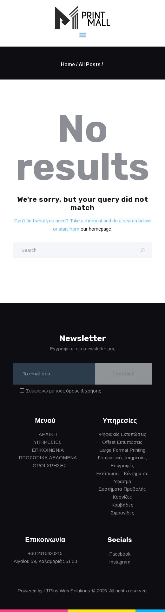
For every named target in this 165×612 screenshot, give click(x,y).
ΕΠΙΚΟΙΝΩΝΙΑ (48, 450)
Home (68, 64)
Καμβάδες (122, 504)
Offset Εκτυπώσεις (122, 442)
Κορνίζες (122, 497)
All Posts (90, 64)
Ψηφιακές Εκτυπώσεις (122, 434)
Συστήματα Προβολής (122, 489)
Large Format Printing (122, 450)
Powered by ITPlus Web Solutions (53, 590)
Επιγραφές (122, 466)
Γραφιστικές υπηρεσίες (122, 458)
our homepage (96, 229)
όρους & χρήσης (83, 391)
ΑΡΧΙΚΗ (48, 434)
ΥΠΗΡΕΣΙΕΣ (48, 442)
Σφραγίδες (122, 512)
